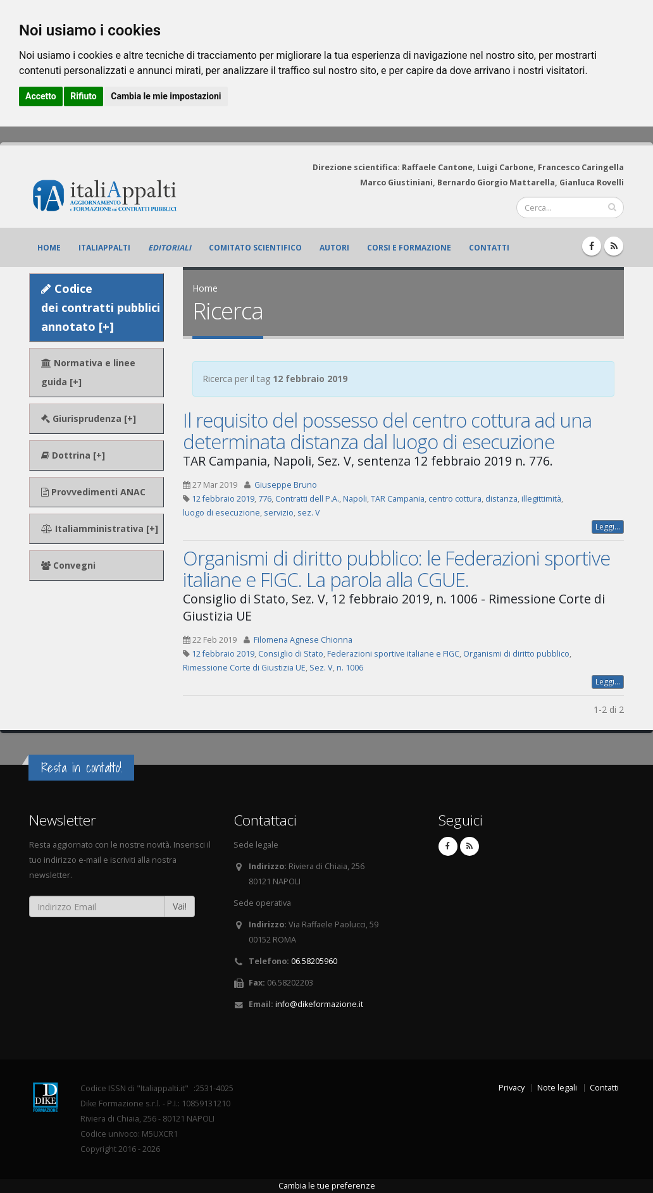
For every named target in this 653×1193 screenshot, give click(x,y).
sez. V (308, 512)
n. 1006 (350, 667)
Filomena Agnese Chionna (303, 639)
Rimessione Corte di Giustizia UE (244, 667)
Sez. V (321, 667)
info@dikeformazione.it (319, 1004)
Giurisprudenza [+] (88, 418)
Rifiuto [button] (83, 96)
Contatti (489, 247)
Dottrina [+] (73, 455)
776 (264, 498)
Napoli (355, 498)
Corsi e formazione (409, 247)
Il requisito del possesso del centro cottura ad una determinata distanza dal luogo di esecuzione (387, 431)
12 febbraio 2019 (223, 498)
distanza (501, 498)
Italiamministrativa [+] (99, 528)
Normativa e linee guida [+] (88, 372)
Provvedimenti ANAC (93, 492)
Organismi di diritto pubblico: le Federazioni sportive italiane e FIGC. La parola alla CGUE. (396, 569)
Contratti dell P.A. (307, 498)
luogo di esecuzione (221, 512)
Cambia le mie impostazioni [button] (166, 96)
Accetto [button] (40, 96)
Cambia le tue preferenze (326, 1185)
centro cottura (455, 498)
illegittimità (541, 498)
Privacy (512, 1087)
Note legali (557, 1087)
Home (49, 247)
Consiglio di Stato (290, 653)
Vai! (180, 906)
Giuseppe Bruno (285, 484)
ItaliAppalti (104, 247)
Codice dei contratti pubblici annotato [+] (100, 307)
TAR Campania (398, 498)
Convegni (68, 565)
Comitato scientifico (255, 247)
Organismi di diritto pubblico (516, 653)
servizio (279, 512)
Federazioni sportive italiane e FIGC (393, 653)
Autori (334, 247)
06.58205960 (314, 961)
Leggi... (607, 526)
